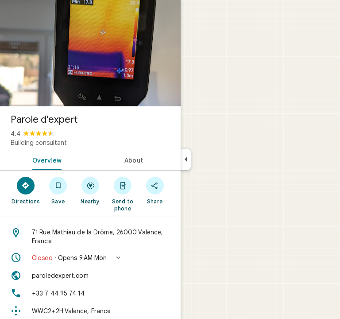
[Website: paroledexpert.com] (90, 275)
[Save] (58, 190)
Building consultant (39, 143)
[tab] (45, 159)
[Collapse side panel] (186, 159)
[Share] (155, 190)
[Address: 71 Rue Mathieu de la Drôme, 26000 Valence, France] (90, 236)
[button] (90, 258)
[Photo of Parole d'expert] (90, 53)
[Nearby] (90, 190)
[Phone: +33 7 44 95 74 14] (90, 293)
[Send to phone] (122, 193)
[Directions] (26, 190)
